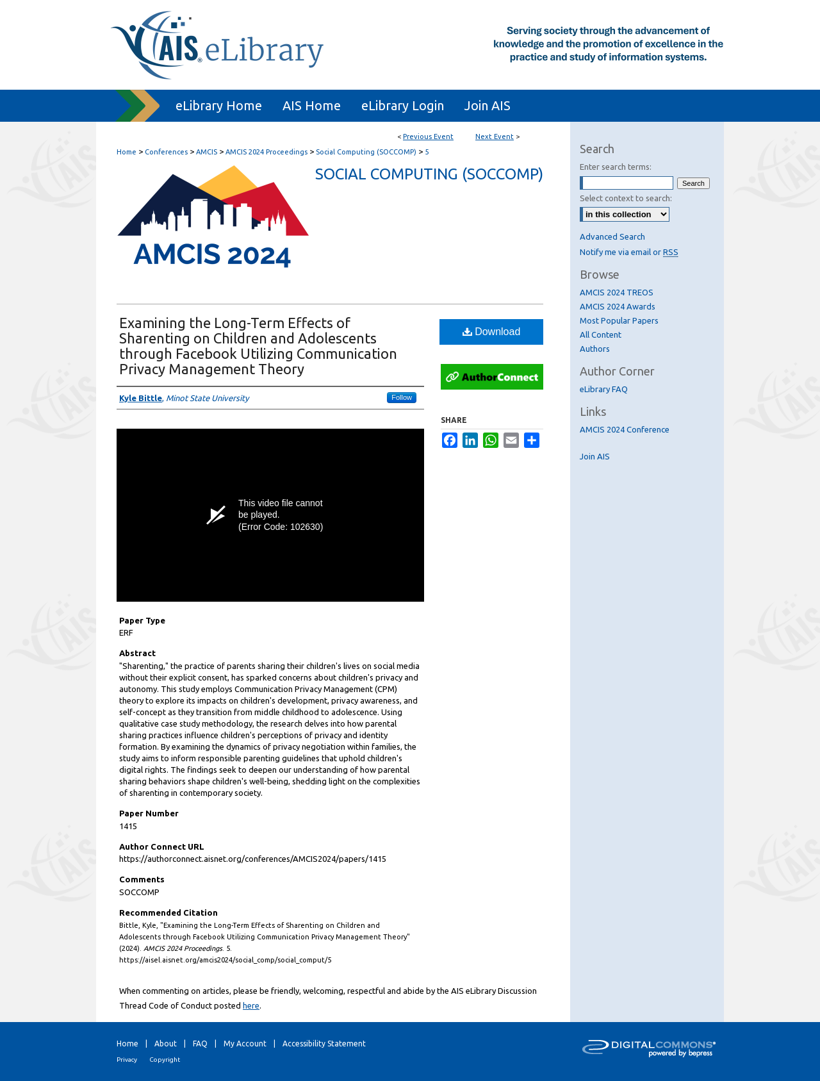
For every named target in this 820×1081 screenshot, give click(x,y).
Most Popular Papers (619, 320)
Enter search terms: (616, 166)
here (251, 1005)
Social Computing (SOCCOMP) (367, 152)
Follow (401, 397)
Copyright (164, 1059)
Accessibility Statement (324, 1043)
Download (492, 331)
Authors (595, 348)
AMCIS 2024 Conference (624, 429)
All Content (600, 334)
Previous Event (428, 136)
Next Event (494, 136)
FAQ (200, 1043)
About (165, 1043)
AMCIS (207, 152)
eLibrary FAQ (604, 388)
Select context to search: (626, 198)
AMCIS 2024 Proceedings (267, 152)
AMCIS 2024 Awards (617, 306)
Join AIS (595, 456)
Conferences (167, 152)
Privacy (127, 1059)
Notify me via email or (629, 251)
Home (126, 152)
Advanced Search (612, 236)
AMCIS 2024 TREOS (616, 292)
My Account (245, 1043)
